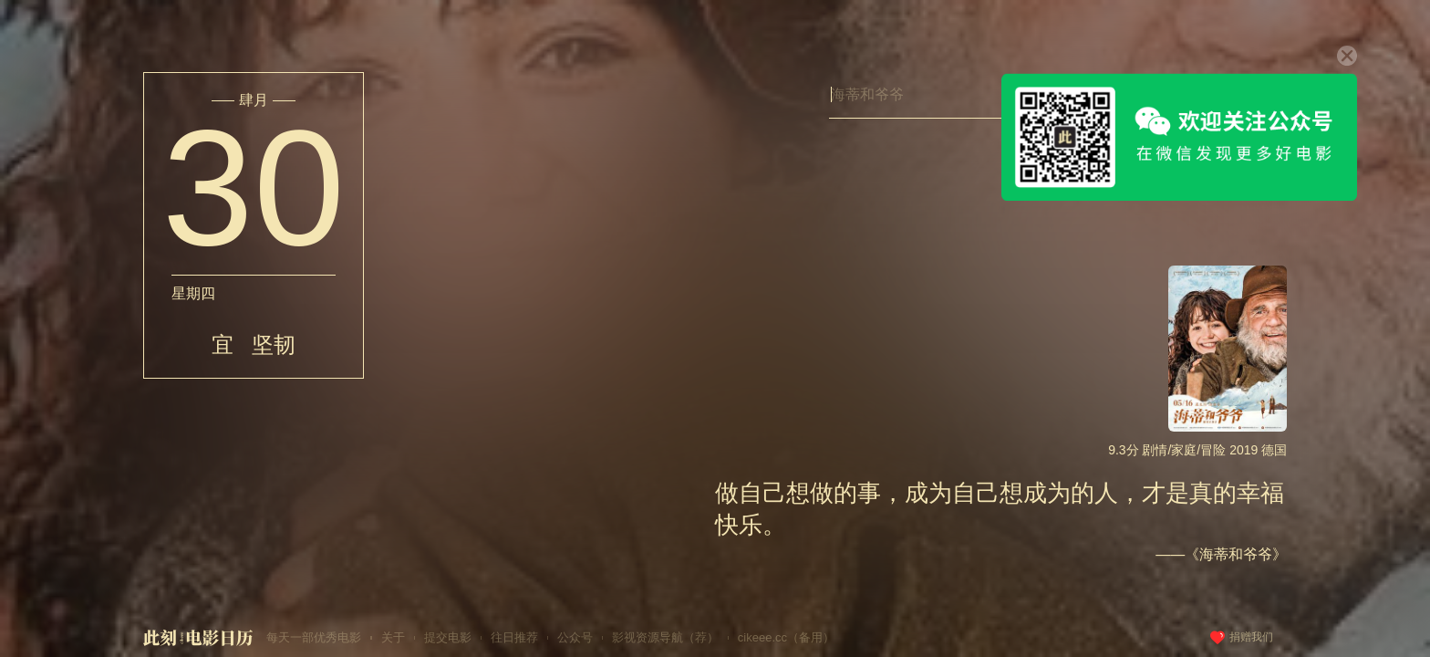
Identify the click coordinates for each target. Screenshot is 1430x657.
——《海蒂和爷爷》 (1221, 554)
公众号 (575, 637)
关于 (393, 637)
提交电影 (447, 637)
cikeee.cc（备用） (786, 637)
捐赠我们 (1251, 637)
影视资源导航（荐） (665, 637)
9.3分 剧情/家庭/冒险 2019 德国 (1197, 450)
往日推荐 (514, 637)
